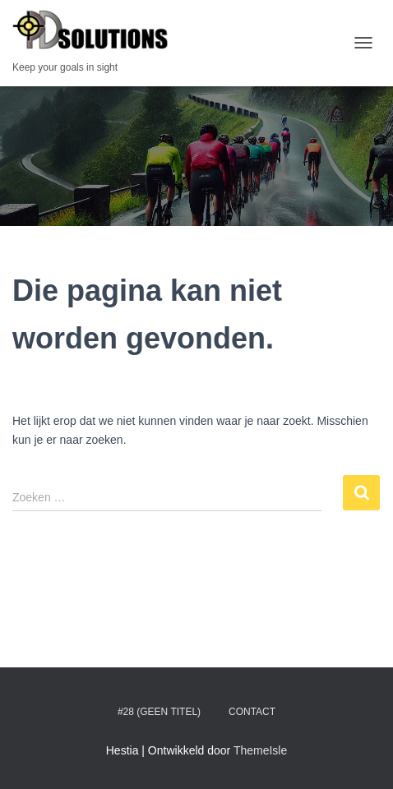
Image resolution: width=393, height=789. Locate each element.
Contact (252, 711)
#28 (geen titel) (159, 711)
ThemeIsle (260, 750)
